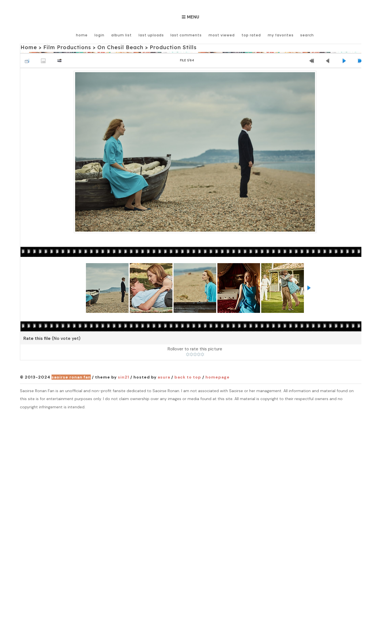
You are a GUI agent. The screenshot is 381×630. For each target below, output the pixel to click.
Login (101, 34)
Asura (164, 377)
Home (83, 34)
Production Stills (170, 47)
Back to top (187, 377)
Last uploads (151, 34)
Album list (122, 34)
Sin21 (123, 377)
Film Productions (66, 47)
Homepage (217, 377)
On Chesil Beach (118, 47)
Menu (193, 17)
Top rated (251, 34)
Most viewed (222, 34)
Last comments (186, 34)
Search (307, 34)
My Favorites (280, 34)
